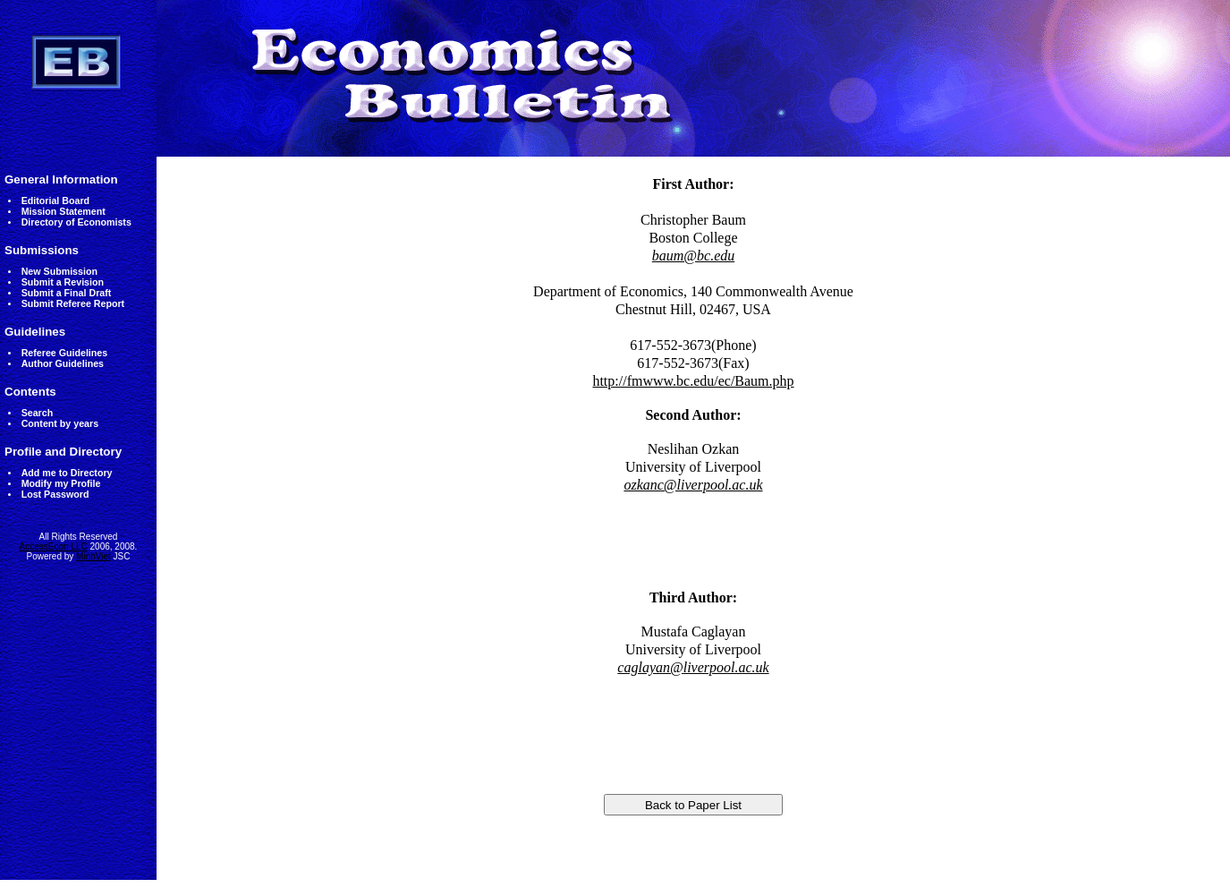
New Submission (59, 271)
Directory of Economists (76, 222)
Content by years (59, 423)
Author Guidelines (62, 363)
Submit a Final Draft (66, 292)
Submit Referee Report (72, 303)
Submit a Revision (62, 282)
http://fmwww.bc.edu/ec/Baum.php (692, 380)
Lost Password (55, 494)
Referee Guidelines (64, 352)
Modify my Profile (61, 483)
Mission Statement (63, 211)
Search (37, 412)
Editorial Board (55, 200)
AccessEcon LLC (54, 546)
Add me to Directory (67, 472)
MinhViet (93, 556)
